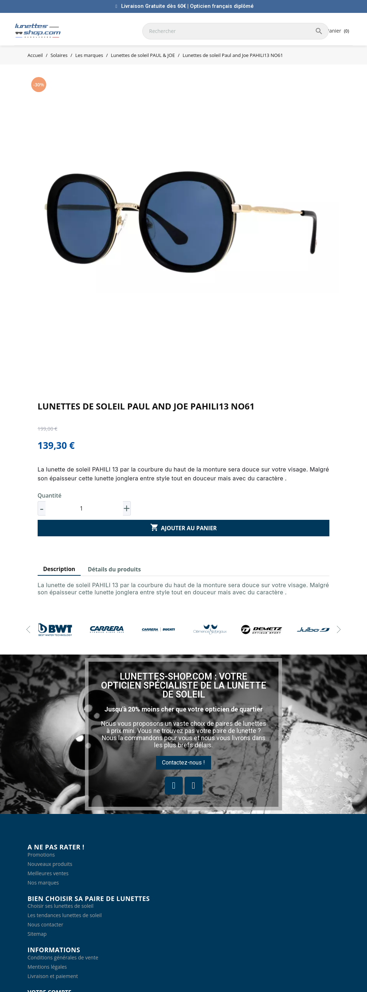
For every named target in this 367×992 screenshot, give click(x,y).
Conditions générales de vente (63, 957)
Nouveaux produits (50, 864)
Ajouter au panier (183, 527)
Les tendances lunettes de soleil (65, 915)
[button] (183, 763)
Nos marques (43, 882)
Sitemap (37, 933)
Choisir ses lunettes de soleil (61, 905)
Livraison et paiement (53, 976)
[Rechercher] (235, 31)
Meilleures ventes (48, 873)
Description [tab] (59, 569)
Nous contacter (45, 924)
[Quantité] (84, 508)
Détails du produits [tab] (114, 569)
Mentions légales (47, 966)
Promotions (41, 854)
